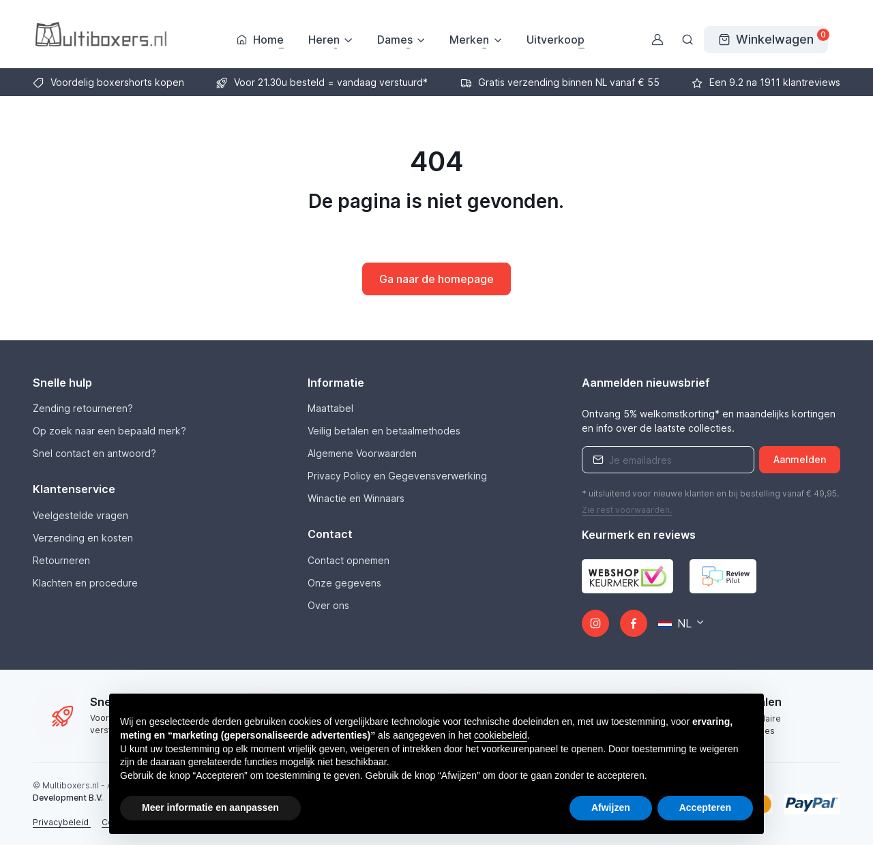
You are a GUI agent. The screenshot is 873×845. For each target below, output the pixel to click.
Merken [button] (469, 39)
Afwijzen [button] (610, 807)
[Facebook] (633, 623)
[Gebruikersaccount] (657, 39)
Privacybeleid (62, 822)
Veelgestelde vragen (80, 515)
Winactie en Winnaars (356, 498)
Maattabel (330, 408)
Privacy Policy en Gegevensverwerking (397, 475)
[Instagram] (595, 623)
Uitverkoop (556, 39)
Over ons (328, 605)
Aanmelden (799, 459)
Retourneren (61, 560)
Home (260, 39)
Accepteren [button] (705, 807)
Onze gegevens (344, 583)
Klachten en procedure (85, 583)
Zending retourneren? (83, 408)
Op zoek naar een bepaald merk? (109, 430)
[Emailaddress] (668, 459)
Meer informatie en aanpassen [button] (210, 807)
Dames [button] (395, 39)
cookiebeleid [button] (500, 735)
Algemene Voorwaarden (362, 453)
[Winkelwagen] (766, 39)
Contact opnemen (348, 560)
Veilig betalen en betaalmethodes (384, 430)
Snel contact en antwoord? (94, 453)
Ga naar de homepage (436, 279)
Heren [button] (324, 39)
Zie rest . (627, 510)
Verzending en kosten (83, 538)
